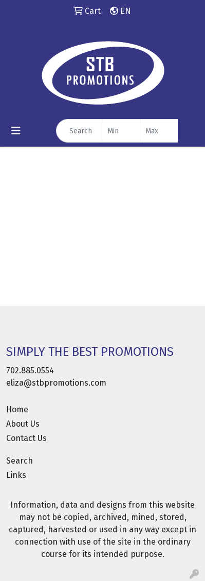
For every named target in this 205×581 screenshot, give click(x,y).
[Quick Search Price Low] (121, 131)
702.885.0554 (30, 370)
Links (16, 475)
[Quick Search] (79, 131)
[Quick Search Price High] (159, 131)
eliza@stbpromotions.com (56, 383)
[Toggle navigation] (16, 131)
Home (17, 409)
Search (19, 461)
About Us (23, 424)
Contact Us (26, 438)
